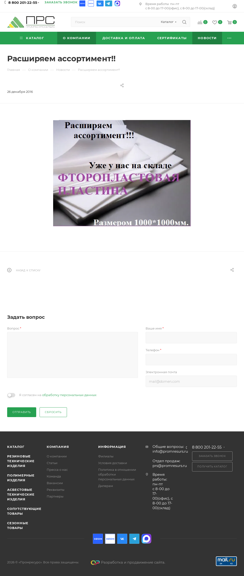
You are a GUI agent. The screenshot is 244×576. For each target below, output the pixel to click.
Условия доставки (112, 463)
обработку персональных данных (69, 395)
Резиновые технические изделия (21, 461)
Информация (112, 447)
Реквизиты (55, 490)
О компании (57, 456)
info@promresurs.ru (170, 451)
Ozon (82, 3)
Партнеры (55, 496)
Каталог (16, 447)
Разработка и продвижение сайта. (128, 562)
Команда (54, 476)
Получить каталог (212, 466)
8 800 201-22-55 (22, 2)
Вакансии (55, 483)
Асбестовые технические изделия (21, 494)
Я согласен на (58, 395)
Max (117, 3)
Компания (58, 447)
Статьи (52, 463)
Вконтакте (100, 3)
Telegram (108, 3)
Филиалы (105, 456)
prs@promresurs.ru (169, 465)
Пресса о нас (57, 469)
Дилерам (105, 486)
